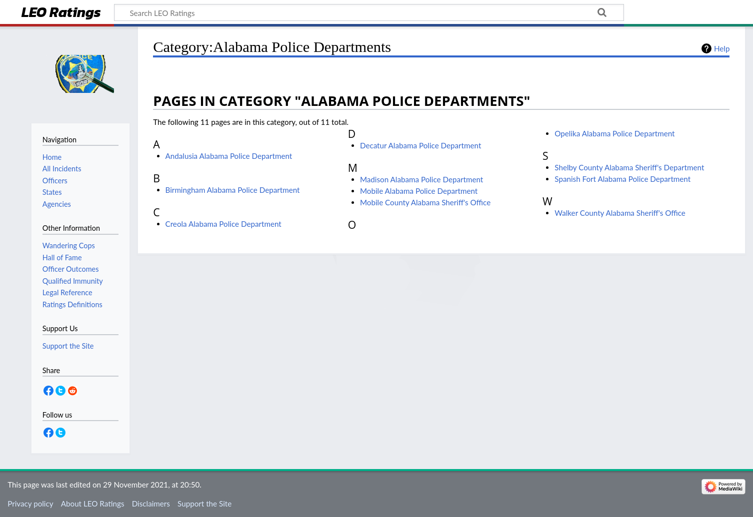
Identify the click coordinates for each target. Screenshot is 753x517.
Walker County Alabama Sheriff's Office (620, 212)
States (52, 192)
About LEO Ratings (92, 503)
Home (52, 157)
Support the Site (205, 503)
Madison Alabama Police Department (421, 179)
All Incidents (62, 168)
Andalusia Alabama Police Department (229, 155)
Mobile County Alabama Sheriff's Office (425, 202)
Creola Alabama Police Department (224, 223)
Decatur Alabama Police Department (420, 145)
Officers (55, 180)
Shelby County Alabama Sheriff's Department (629, 167)
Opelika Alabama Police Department (614, 133)
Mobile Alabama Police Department (419, 190)
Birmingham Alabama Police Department (233, 189)
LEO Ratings (61, 13)
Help (722, 48)
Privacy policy (30, 503)
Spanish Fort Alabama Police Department (622, 178)
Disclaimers (151, 503)
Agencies (56, 204)
